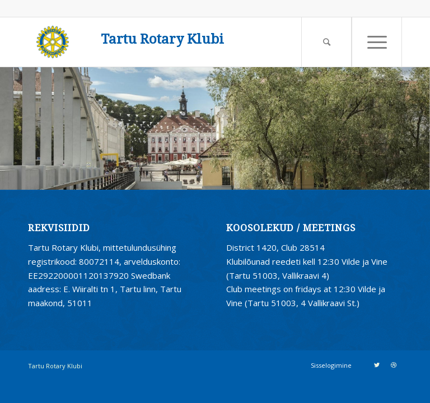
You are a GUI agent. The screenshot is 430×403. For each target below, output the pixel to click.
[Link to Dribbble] (393, 365)
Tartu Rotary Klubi (162, 39)
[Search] (326, 42)
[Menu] (377, 42)
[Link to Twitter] (376, 365)
